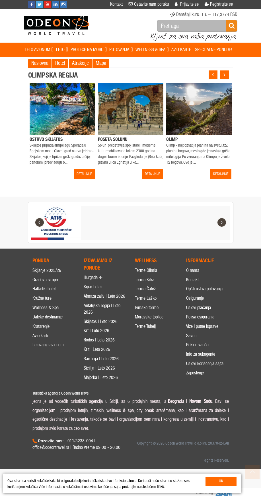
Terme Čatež (145, 295)
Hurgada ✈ (93, 284)
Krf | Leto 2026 (96, 337)
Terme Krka (144, 286)
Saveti (191, 342)
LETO (62, 50)
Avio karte (40, 342)
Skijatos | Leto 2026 (101, 328)
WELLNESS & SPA (152, 50)
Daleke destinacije (47, 323)
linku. (161, 486)
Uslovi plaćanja (198, 314)
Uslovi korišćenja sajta (204, 370)
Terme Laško (146, 304)
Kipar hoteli (93, 293)
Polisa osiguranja (200, 323)
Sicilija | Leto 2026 (99, 374)
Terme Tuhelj (145, 332)
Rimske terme (147, 314)
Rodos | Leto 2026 (99, 346)
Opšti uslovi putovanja (204, 295)
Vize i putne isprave (202, 332)
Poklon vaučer (198, 351)
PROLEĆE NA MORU (89, 50)
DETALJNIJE (84, 174)
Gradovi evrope (45, 286)
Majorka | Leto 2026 (101, 384)
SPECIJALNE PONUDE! (213, 49)
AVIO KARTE (181, 49)
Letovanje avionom (48, 351)
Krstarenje (41, 332)
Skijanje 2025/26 (46, 277)
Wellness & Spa (45, 314)
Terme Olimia (146, 277)
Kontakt (192, 286)
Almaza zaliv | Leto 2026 (104, 302)
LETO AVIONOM (39, 50)
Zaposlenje (195, 379)
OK (221, 481)
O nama (192, 277)
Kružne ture (42, 304)
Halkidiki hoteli (44, 295)
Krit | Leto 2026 (97, 356)
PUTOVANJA (121, 50)
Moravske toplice (149, 323)
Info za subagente (200, 361)
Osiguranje (195, 304)
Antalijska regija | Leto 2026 (102, 315)
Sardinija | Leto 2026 (101, 365)
